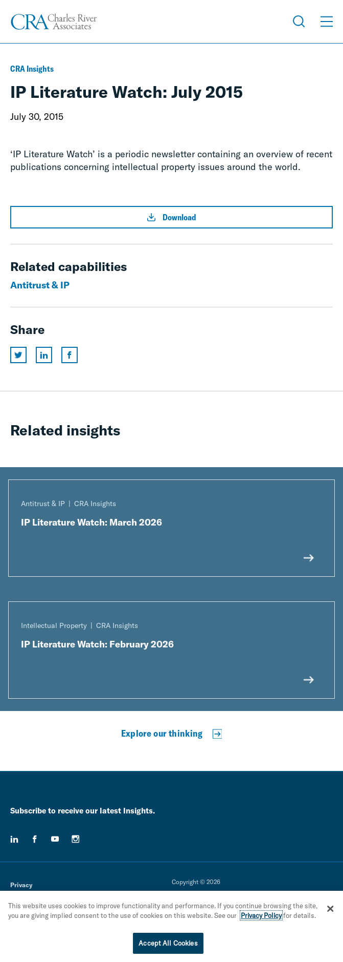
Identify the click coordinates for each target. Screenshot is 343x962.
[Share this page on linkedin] (44, 355)
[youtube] (55, 839)
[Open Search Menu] (299, 21)
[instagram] (76, 839)
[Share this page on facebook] (69, 355)
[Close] (330, 910)
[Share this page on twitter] (18, 355)
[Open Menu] (327, 21)
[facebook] (35, 839)
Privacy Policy (261, 917)
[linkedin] (14, 839)
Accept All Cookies (168, 945)
